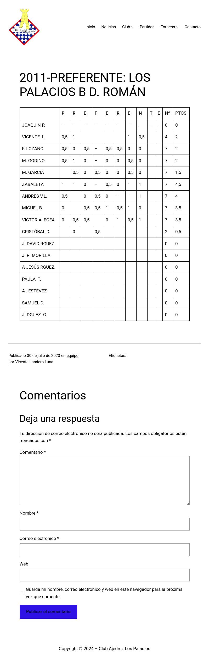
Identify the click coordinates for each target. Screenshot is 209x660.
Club (126, 27)
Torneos (168, 27)
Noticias (108, 27)
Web (24, 564)
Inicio (90, 27)
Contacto (193, 27)
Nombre (29, 513)
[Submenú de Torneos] (177, 27)
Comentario (33, 452)
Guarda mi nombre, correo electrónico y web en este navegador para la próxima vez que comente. (104, 593)
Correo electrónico (39, 538)
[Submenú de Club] (132, 27)
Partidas (147, 27)
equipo (73, 355)
